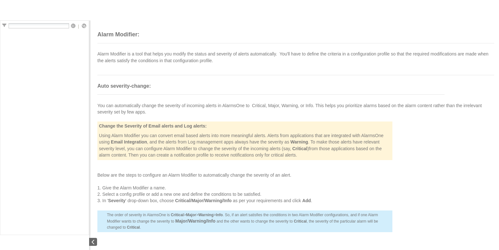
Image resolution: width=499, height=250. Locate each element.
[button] (73, 26)
